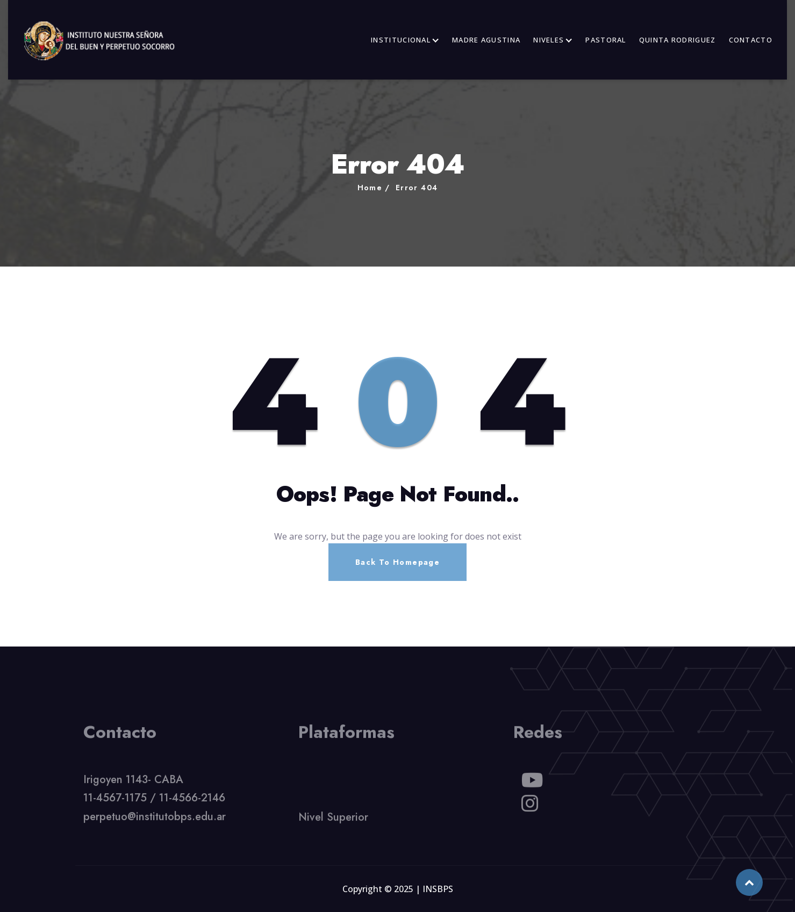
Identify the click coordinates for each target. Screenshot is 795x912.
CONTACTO (750, 40)
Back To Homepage (397, 562)
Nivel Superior (333, 820)
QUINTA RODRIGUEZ (677, 40)
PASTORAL (605, 40)
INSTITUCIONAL (401, 40)
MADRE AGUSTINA (486, 40)
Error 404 (417, 187)
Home (370, 187)
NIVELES (548, 40)
